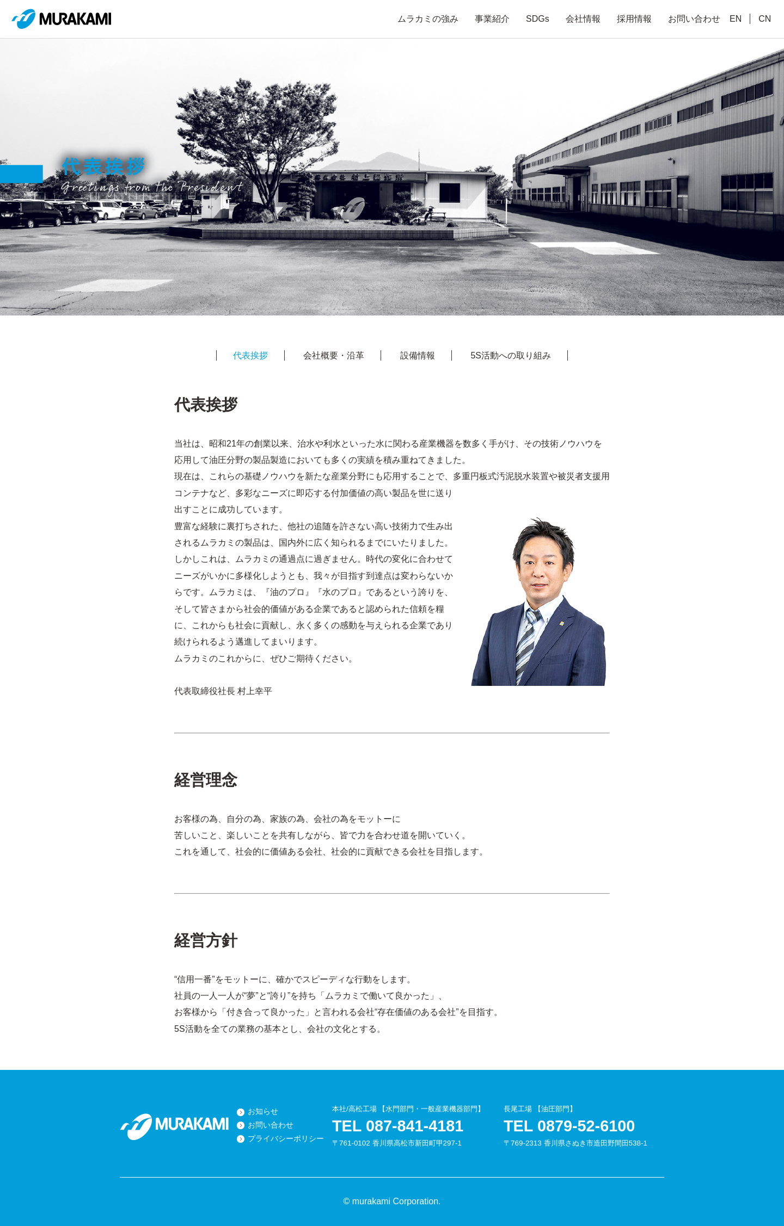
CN (764, 18)
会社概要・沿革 (333, 355)
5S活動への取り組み (510, 355)
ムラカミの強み (427, 18)
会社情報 (583, 18)
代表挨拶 (250, 355)
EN (736, 18)
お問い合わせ (694, 18)
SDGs (537, 18)
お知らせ (263, 1111)
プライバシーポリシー (286, 1139)
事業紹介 (492, 18)
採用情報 (634, 18)
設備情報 (417, 355)
